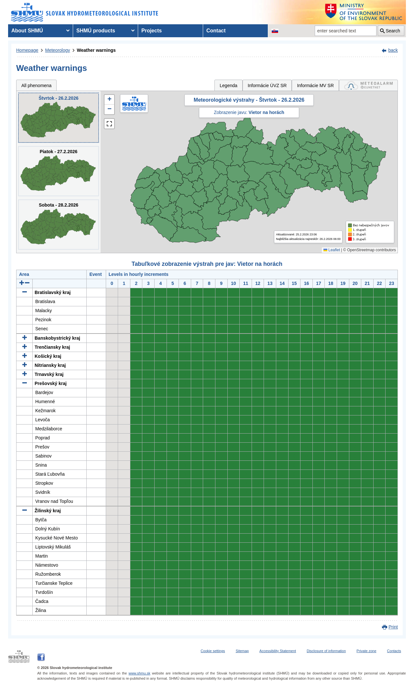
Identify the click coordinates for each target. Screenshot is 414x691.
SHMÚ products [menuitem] (95, 30)
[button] (109, 100)
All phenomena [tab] (36, 85)
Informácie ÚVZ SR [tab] (267, 85)
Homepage (27, 50)
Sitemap (242, 651)
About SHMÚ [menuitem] (27, 30)
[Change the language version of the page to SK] (274, 30)
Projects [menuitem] (151, 30)
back (393, 50)
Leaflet (331, 250)
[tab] (368, 85)
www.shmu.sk (139, 673)
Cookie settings (213, 651)
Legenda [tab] (228, 85)
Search (393, 30)
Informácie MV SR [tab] (315, 85)
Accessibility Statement (277, 651)
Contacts (394, 651)
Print (393, 626)
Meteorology (57, 50)
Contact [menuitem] (216, 30)
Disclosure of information (326, 651)
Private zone (366, 651)
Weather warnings (96, 50)
